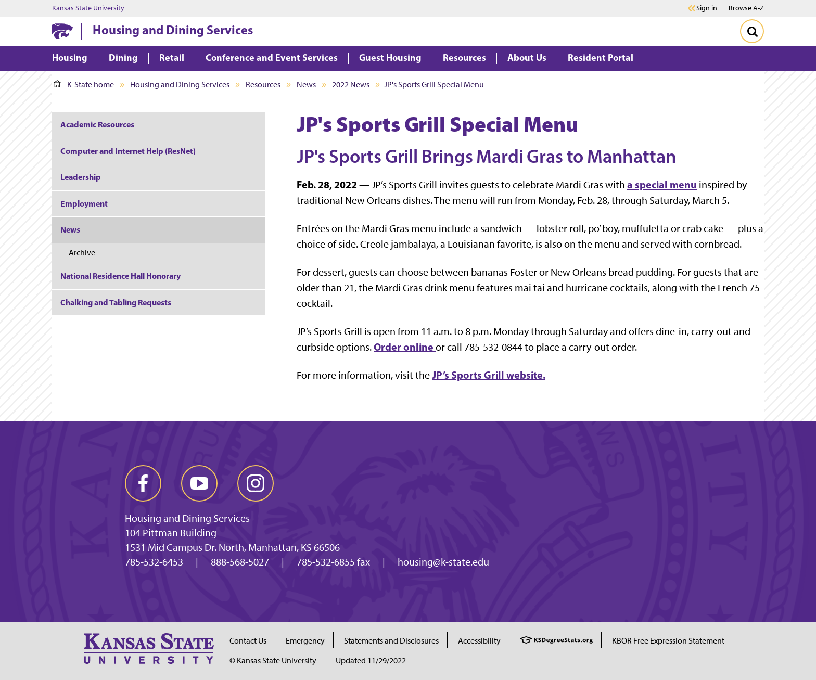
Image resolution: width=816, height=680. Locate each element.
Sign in (706, 8)
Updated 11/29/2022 (371, 660)
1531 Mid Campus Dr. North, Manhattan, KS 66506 (232, 547)
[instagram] (255, 483)
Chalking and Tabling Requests (115, 302)
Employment (84, 203)
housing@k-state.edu (443, 562)
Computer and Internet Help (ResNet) (128, 151)
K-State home (84, 84)
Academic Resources (97, 124)
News (306, 84)
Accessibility (479, 641)
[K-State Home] (62, 30)
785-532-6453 (154, 562)
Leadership (80, 177)
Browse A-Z (746, 8)
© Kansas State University (273, 660)
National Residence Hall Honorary (120, 276)
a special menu (662, 184)
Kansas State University (88, 8)
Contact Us (248, 641)
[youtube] (199, 483)
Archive (82, 253)
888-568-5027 (240, 562)
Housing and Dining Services (173, 29)
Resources (263, 84)
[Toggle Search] (752, 31)
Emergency (305, 641)
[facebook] (143, 483)
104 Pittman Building (170, 533)
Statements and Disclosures (391, 641)
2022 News (350, 84)
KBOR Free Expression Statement (668, 641)
